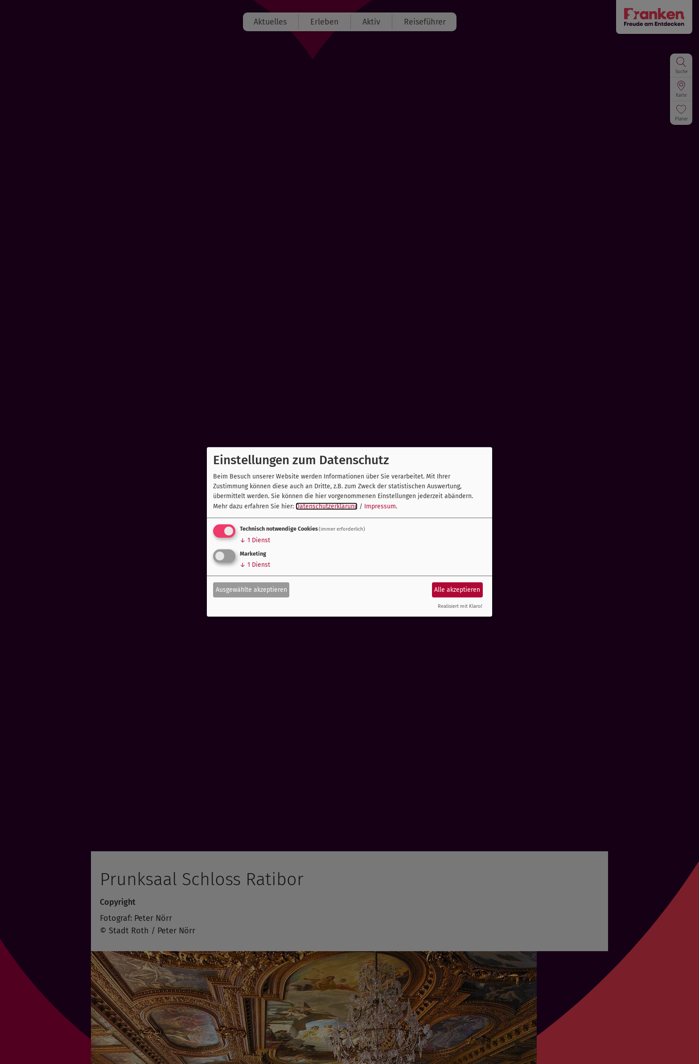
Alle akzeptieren (457, 589)
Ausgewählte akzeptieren (251, 589)
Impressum (380, 506)
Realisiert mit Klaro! (460, 606)
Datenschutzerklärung (327, 506)
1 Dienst (255, 540)
